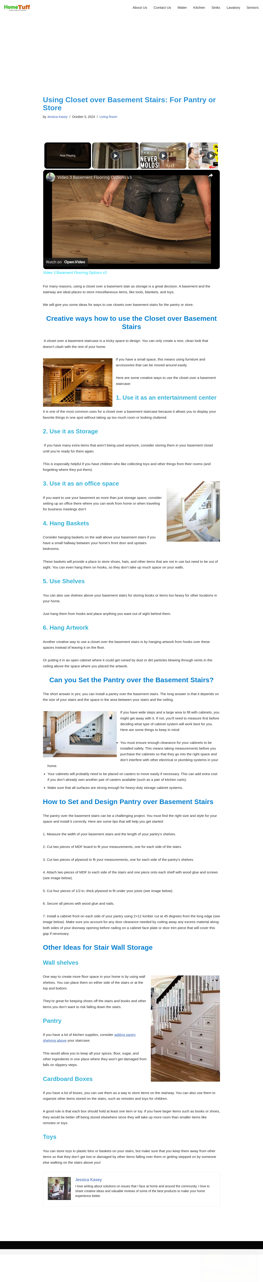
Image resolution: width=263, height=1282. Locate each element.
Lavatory (233, 8)
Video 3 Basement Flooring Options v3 (94, 177)
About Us (136, 8)
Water (180, 8)
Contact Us (160, 8)
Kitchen (198, 8)
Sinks (214, 8)
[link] (50, 177)
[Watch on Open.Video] (65, 262)
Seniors (252, 8)
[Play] (162, 155)
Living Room (110, 117)
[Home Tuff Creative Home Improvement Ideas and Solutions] (17, 7)
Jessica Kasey (58, 117)
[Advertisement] (131, 61)
